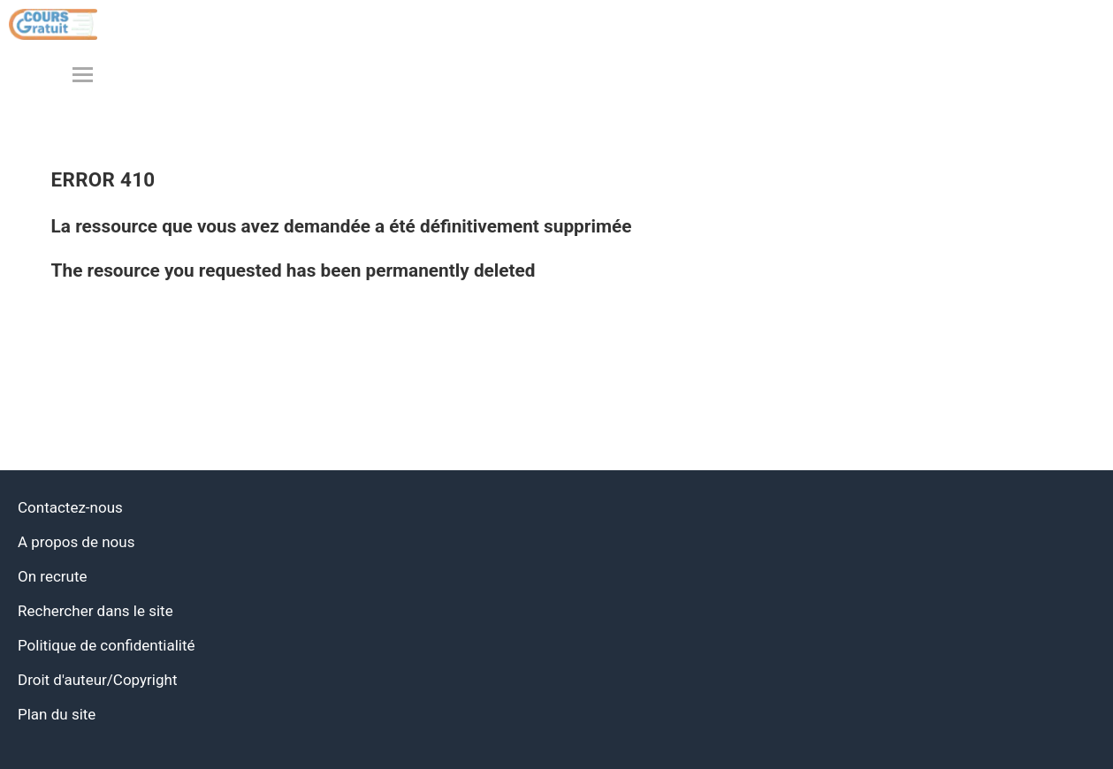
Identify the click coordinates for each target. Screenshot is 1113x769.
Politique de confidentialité (106, 645)
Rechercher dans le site (95, 611)
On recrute (53, 576)
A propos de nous (76, 542)
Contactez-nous (70, 507)
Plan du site (56, 714)
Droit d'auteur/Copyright (97, 680)
